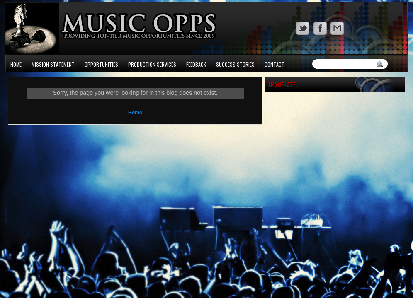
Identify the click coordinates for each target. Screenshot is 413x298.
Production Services (152, 64)
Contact (274, 64)
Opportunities (101, 64)
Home (16, 64)
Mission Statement (53, 64)
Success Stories (235, 64)
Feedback (196, 64)
